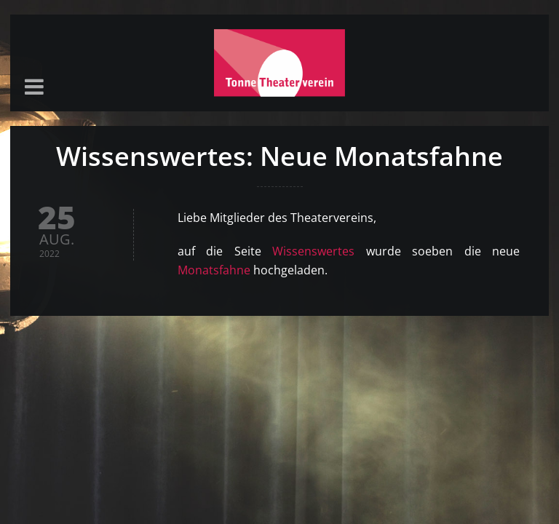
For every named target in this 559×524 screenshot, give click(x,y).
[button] (34, 88)
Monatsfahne (214, 270)
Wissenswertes (313, 251)
